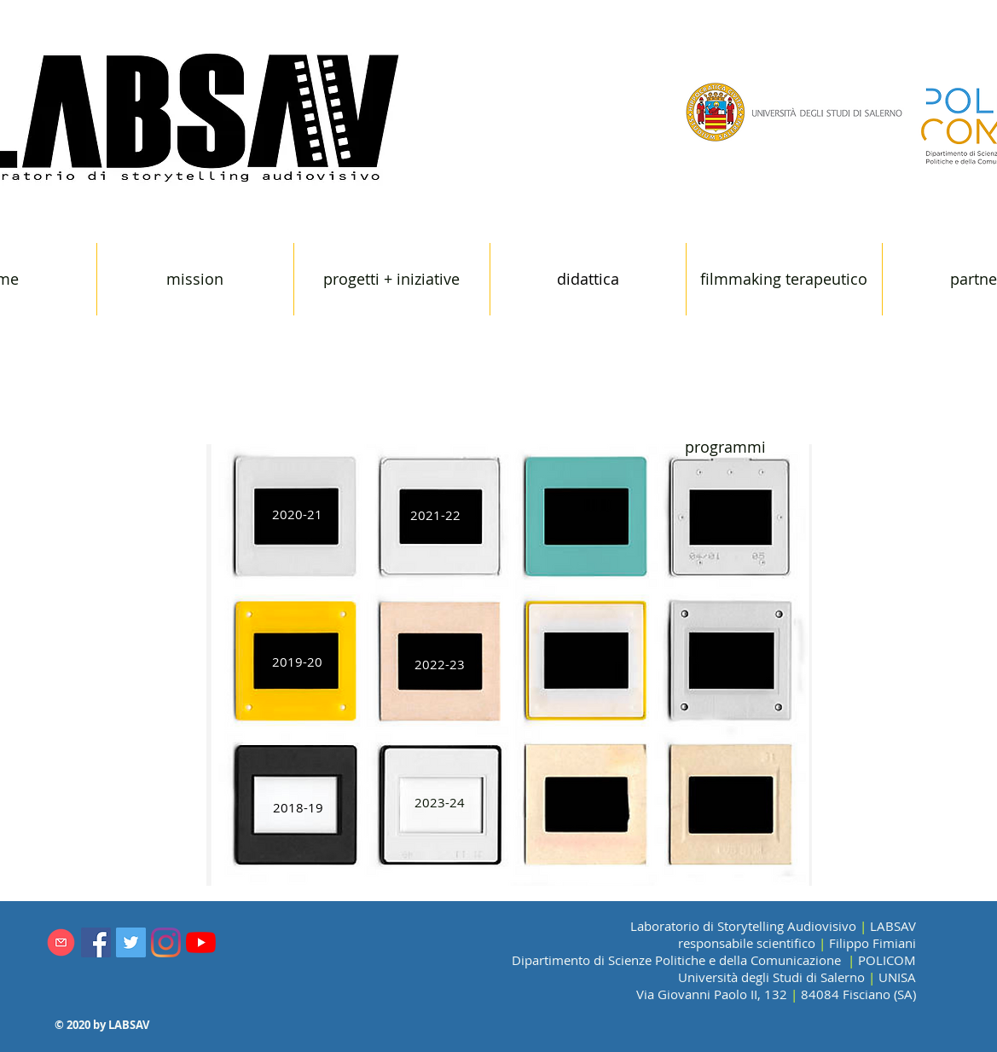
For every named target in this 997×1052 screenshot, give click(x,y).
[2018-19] (298, 807)
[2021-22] (435, 515)
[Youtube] (201, 942)
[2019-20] (297, 662)
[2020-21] (297, 514)
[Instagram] (166, 942)
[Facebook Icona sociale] (96, 942)
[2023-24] (440, 802)
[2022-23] (440, 664)
